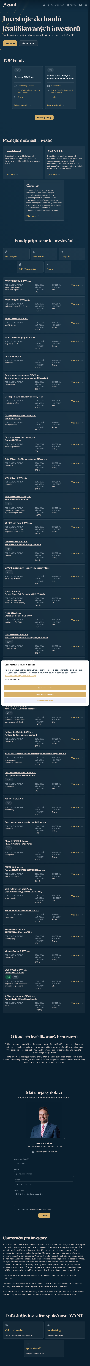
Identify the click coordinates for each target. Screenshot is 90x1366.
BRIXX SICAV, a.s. (13, 356)
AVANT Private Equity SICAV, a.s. (20, 337)
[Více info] (77, 285)
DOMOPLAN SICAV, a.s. (16, 478)
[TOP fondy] (10, 43)
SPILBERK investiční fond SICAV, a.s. (22, 910)
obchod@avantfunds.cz (46, 1151)
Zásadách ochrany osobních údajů (20, 675)
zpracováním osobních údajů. (40, 1209)
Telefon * (17, 1180)
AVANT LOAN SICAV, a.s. (16, 318)
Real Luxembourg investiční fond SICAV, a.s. (25, 822)
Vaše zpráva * (19, 1190)
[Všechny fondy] (28, 43)
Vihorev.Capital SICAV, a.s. (17, 951)
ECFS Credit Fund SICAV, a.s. (18, 523)
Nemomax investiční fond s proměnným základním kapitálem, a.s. (35, 753)
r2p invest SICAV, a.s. (15, 799)
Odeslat (44, 1216)
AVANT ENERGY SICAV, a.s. (18, 281)
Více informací (11, 679)
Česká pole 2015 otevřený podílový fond (24, 397)
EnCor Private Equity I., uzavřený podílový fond (27, 568)
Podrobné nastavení (45, 701)
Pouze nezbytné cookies (45, 694)
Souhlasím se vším (45, 688)
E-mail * (17, 1169)
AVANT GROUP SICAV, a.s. (17, 300)
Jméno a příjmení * (21, 1159)
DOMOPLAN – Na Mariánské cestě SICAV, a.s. (26, 459)
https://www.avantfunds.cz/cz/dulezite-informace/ (53, 1294)
